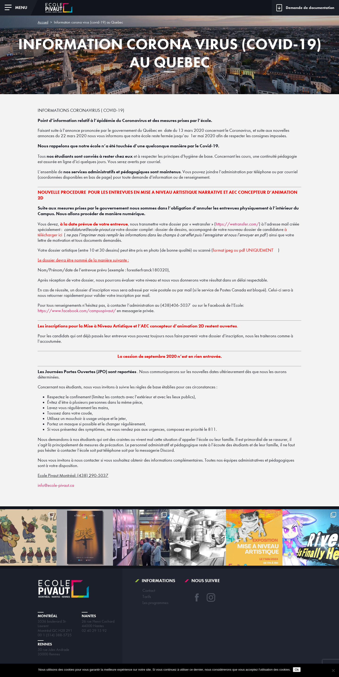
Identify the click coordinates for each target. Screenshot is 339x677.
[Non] (333, 670)
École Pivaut (58, 7)
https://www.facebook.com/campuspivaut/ (77, 310)
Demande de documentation (310, 7)
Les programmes (155, 602)
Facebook (197, 597)
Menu (21, 7)
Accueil (43, 22)
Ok (297, 669)
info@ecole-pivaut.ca (56, 485)
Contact (148, 590)
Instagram (211, 597)
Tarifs (146, 596)
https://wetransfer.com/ (237, 224)
